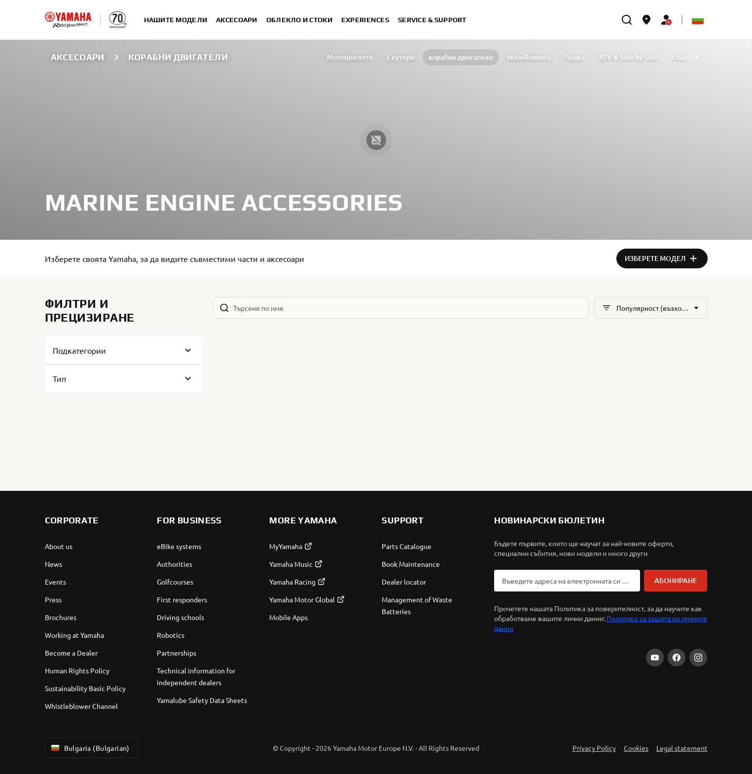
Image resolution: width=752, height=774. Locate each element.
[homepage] (68, 20)
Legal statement (682, 747)
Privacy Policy (594, 747)
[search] (627, 20)
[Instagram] (698, 657)
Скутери (401, 57)
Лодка (574, 57)
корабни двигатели (461, 57)
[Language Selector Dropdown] (698, 20)
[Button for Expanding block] (123, 350)
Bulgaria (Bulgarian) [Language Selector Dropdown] (89, 748)
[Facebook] (676, 657)
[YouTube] (655, 657)
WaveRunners (528, 57)
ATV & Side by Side (628, 57)
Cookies (636, 747)
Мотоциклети (350, 57)
